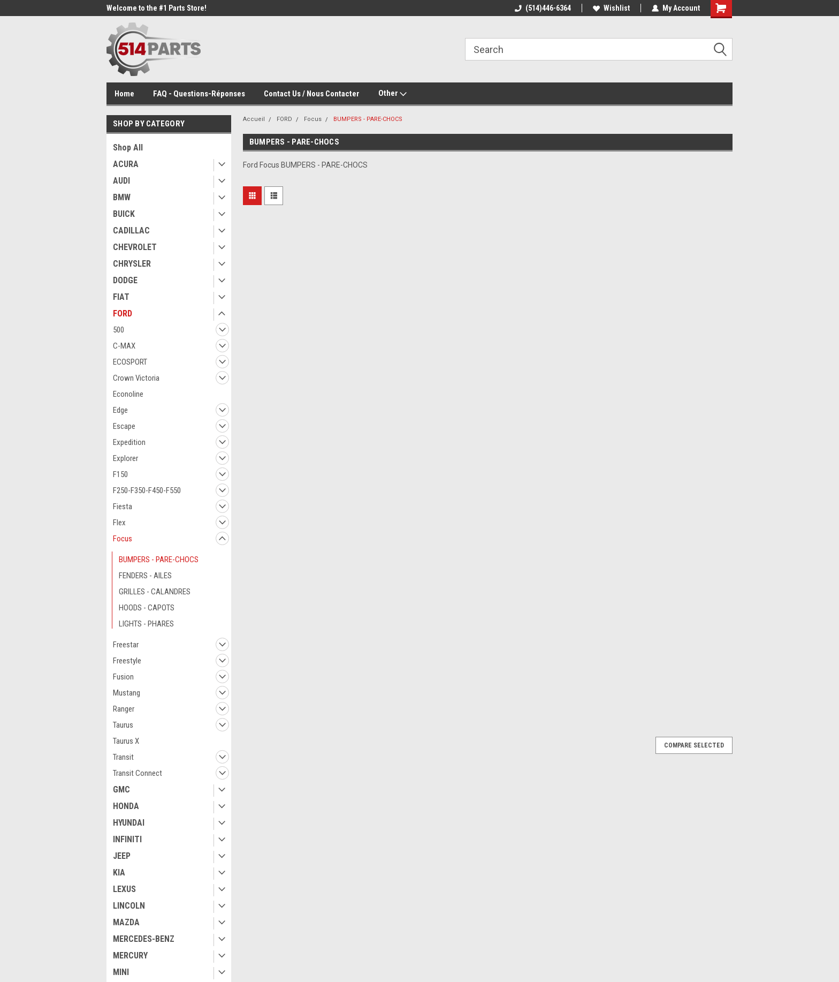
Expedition (129, 442)
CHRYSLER (132, 264)
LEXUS (124, 889)
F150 (120, 474)
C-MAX (124, 346)
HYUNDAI (128, 823)
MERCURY (130, 955)
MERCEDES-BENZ (143, 939)
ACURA (126, 164)
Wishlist (611, 8)
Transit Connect (137, 773)
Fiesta (122, 506)
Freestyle (127, 661)
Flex (119, 522)
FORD (122, 313)
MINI (121, 972)
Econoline (128, 394)
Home (124, 94)
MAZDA (126, 922)
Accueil (254, 119)
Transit (123, 757)
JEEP (122, 856)
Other (392, 93)
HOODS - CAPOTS (146, 608)
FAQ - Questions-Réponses (199, 94)
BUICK (124, 214)
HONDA (126, 806)
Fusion (123, 677)
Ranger (123, 709)
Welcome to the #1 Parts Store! (156, 8)
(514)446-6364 (543, 8)
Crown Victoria (136, 378)
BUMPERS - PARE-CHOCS (159, 559)
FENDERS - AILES (145, 575)
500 (118, 330)
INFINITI (127, 839)
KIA (119, 872)
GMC (121, 789)
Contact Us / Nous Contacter (312, 94)
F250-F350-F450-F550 (147, 490)
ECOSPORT (130, 362)
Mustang (126, 693)
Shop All (128, 147)
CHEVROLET (135, 247)
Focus (122, 538)
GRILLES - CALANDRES (154, 591)
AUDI (121, 181)
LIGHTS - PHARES (146, 624)
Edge (120, 410)
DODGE (125, 280)
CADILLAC (131, 230)
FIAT (121, 297)
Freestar (126, 644)
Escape (124, 426)
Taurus (123, 725)
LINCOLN (129, 906)
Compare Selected (694, 745)
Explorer (125, 458)
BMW (122, 197)
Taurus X (126, 741)
